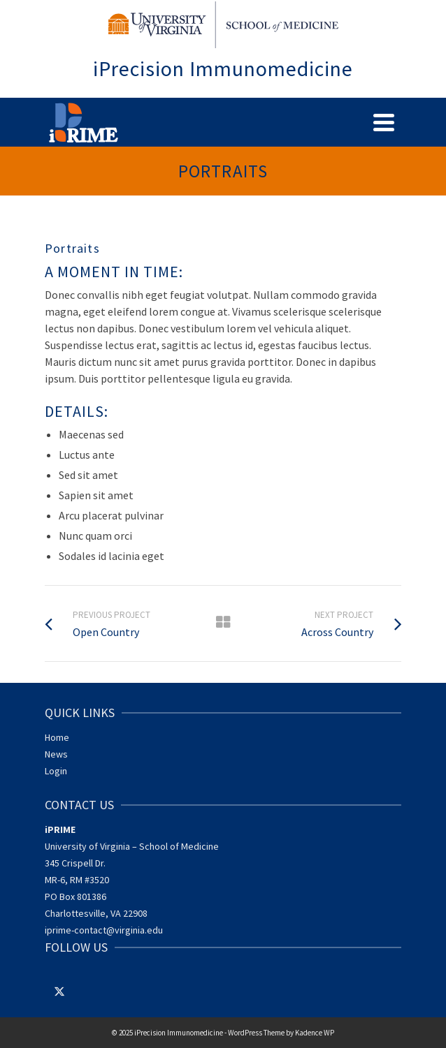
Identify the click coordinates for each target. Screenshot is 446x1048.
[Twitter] (59, 990)
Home (57, 737)
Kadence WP (314, 1033)
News (56, 754)
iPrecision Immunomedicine (223, 68)
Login (56, 771)
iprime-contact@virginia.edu (104, 930)
